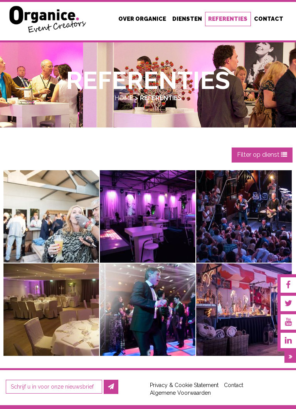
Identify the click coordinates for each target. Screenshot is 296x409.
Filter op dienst (262, 154)
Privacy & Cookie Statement (184, 385)
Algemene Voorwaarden (180, 393)
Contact (233, 385)
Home (123, 98)
